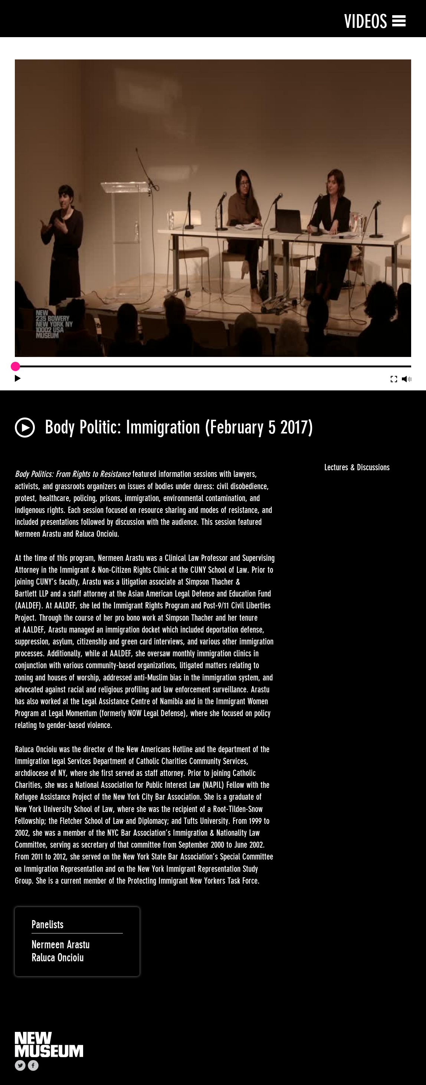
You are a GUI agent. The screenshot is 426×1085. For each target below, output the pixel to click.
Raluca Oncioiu (58, 957)
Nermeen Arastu (61, 944)
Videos (365, 21)
